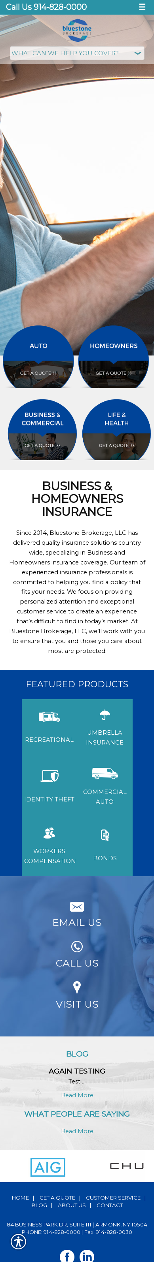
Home (20, 1197)
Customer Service (113, 1197)
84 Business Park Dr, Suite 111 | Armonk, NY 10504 (77, 1224)
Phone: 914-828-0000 (51, 1232)
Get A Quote (57, 1197)
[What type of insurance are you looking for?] (77, 53)
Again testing (77, 1071)
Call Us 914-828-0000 (46, 7)
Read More (77, 1095)
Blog (39, 1205)
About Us (72, 1205)
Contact (110, 1205)
